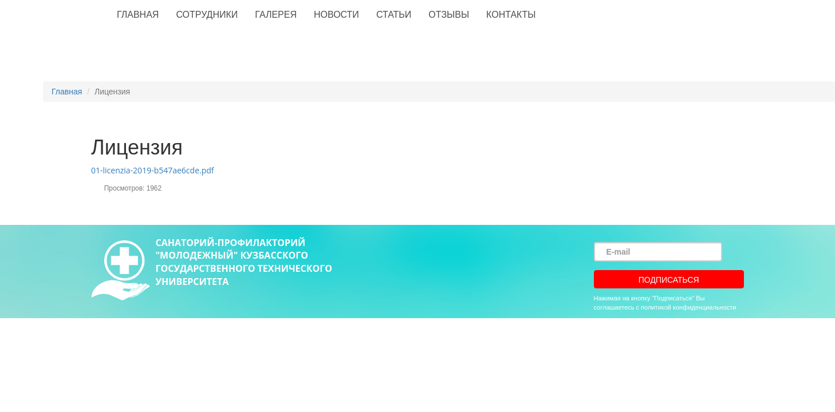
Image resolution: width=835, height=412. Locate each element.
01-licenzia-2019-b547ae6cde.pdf (152, 170)
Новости (336, 14)
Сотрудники (207, 14)
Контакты (510, 14)
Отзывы (448, 14)
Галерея (276, 14)
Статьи (393, 14)
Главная (138, 14)
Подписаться (669, 279)
